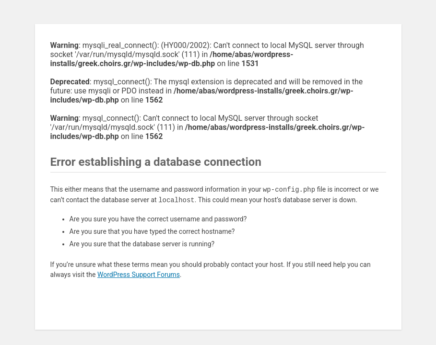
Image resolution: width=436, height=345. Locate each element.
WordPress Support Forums (138, 274)
